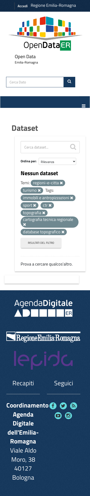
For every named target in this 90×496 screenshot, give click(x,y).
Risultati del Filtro (41, 243)
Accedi (23, 6)
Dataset (24, 128)
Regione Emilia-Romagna (53, 5)
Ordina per (28, 161)
